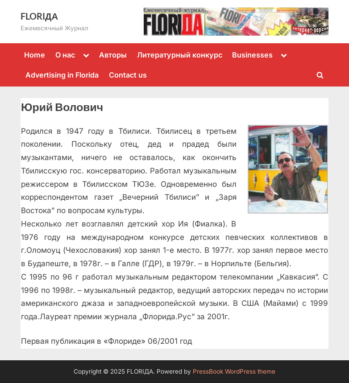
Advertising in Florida (62, 74)
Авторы (113, 54)
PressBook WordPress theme (234, 371)
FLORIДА (39, 16)
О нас (65, 54)
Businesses (252, 54)
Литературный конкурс (179, 54)
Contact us (128, 74)
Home (34, 54)
